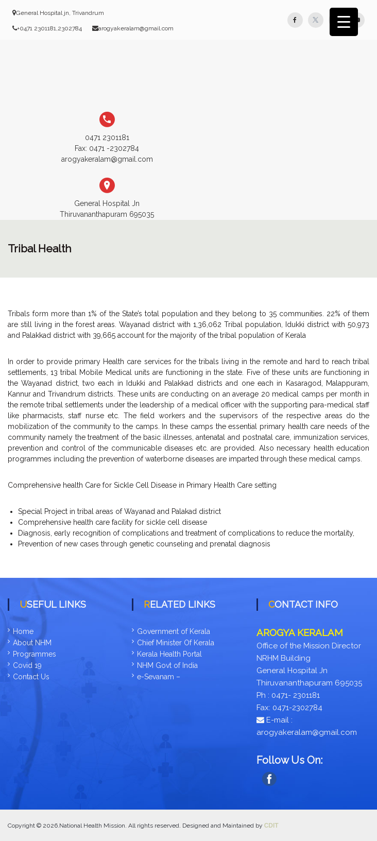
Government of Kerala (173, 631)
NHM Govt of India (167, 665)
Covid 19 (27, 665)
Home (23, 631)
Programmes (34, 654)
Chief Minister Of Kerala (175, 643)
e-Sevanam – (158, 677)
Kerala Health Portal (169, 654)
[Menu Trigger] (344, 22)
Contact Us (31, 677)
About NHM (32, 643)
